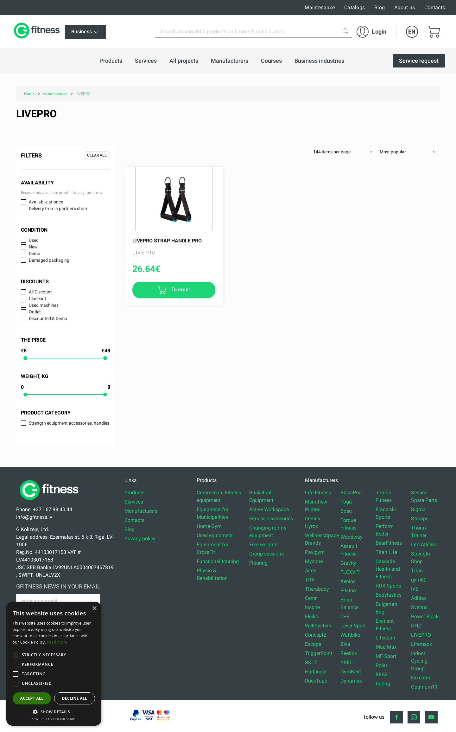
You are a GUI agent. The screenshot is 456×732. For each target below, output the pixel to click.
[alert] (53, 664)
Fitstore (348, 591)
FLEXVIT (350, 572)
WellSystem (318, 626)
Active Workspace (269, 509)
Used (34, 240)
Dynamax (351, 681)
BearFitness (389, 543)
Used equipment (215, 535)
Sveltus (419, 607)
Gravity (348, 563)
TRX (309, 580)
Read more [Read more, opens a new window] (57, 642)
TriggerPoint (318, 653)
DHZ (416, 626)
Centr (311, 598)
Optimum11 (424, 687)
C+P (345, 616)
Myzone (314, 561)
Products (134, 493)
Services (133, 502)
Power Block (425, 616)
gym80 (419, 580)
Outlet (35, 311)
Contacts (434, 7)
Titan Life (386, 552)
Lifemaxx (421, 644)
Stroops (419, 519)
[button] (15, 655)
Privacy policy (139, 539)
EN (411, 31)
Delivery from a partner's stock (58, 208)
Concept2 (315, 635)
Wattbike (350, 635)
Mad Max (386, 647)
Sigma (418, 509)
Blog (379, 7)
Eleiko (311, 616)
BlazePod (351, 493)
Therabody (317, 589)
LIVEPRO (421, 635)
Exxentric (421, 678)
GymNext (350, 672)
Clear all (97, 155)
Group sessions (266, 554)
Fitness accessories (271, 519)
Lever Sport (353, 626)
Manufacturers (140, 511)
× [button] (94, 608)
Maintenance (320, 7)
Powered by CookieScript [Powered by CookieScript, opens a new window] (54, 718)
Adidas (419, 598)
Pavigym (315, 552)
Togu (346, 502)
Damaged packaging (49, 260)
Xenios (348, 581)
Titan (417, 571)
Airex (310, 571)
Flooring (258, 563)
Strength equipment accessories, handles (69, 423)
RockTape (316, 681)
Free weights (263, 545)
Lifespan (385, 638)
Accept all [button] (32, 698)
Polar (381, 665)
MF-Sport (386, 656)
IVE (414, 589)
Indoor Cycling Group (419, 660)
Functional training (218, 561)
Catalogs (354, 7)
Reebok (348, 653)
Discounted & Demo (48, 318)
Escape (313, 644)
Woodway (351, 537)
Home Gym (209, 526)
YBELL (347, 662)
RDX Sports (388, 586)
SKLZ (311, 662)
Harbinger (316, 672)
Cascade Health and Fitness (388, 569)
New (33, 246)
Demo (34, 253)
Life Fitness (318, 493)
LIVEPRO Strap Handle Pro (167, 241)
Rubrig (383, 684)
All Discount (40, 291)
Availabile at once (46, 201)
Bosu (346, 511)
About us (404, 7)
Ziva (345, 644)
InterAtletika (424, 545)
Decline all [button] (74, 698)
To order (180, 289)
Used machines (44, 305)
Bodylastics (389, 595)
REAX (382, 674)
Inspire (312, 607)
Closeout (37, 298)
